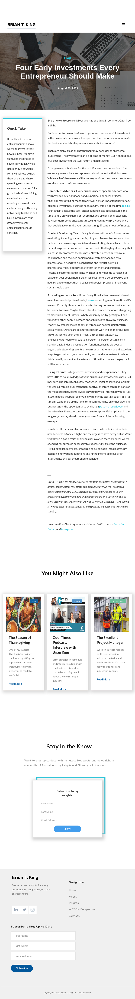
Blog (67, 58)
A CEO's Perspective (82, 909)
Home (72, 890)
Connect (74, 915)
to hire (126, 205)
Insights (74, 903)
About (73, 896)
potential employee (111, 406)
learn (91, 300)
